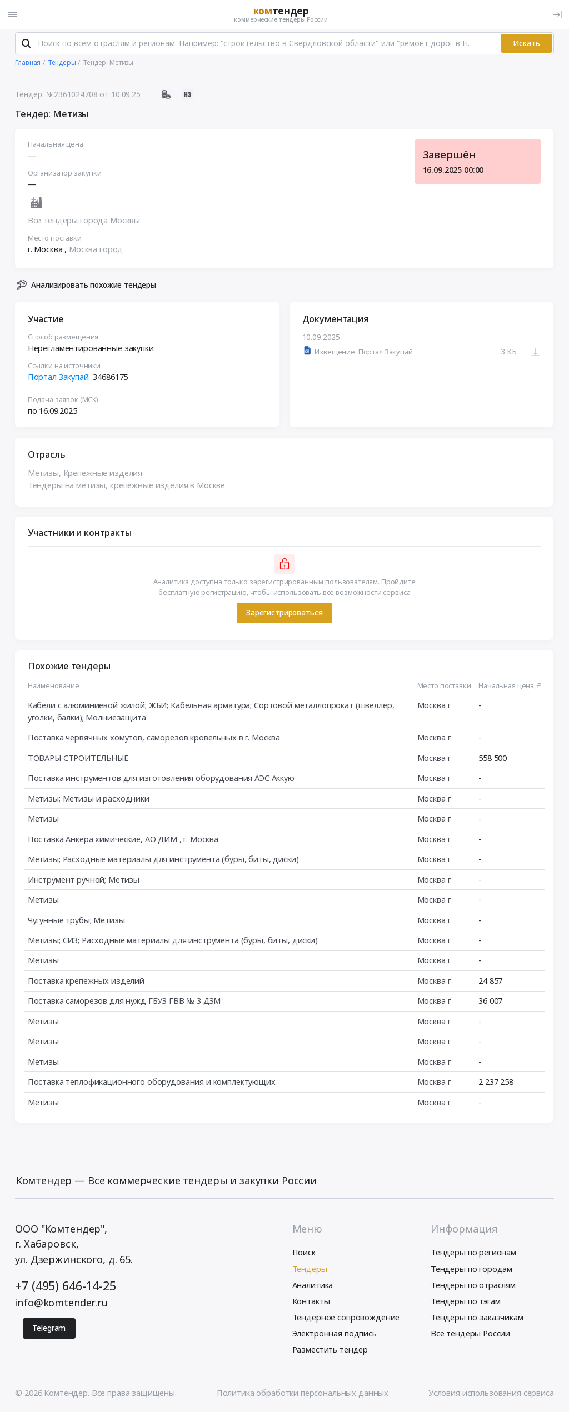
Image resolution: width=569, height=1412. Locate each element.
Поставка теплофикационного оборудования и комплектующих (152, 1082)
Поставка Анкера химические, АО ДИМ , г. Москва (123, 839)
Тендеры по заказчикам (477, 1317)
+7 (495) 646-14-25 (65, 1286)
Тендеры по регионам (473, 1253)
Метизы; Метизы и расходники (88, 798)
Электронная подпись (334, 1333)
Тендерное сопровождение (346, 1317)
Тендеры (309, 1269)
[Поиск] (26, 43)
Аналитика (312, 1285)
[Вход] (557, 14)
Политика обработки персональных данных (302, 1393)
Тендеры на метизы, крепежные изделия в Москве (126, 485)
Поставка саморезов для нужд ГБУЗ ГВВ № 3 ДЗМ (124, 1001)
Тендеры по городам (471, 1269)
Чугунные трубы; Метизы (76, 920)
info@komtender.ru (61, 1303)
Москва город (96, 249)
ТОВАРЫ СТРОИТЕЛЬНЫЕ (78, 758)
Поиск (304, 1253)
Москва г (434, 705)
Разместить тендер (330, 1349)
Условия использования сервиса (491, 1393)
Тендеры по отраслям (473, 1285)
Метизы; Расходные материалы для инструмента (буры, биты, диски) (163, 859)
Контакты (311, 1301)
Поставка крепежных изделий (86, 981)
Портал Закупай (58, 377)
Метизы (43, 818)
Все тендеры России (470, 1333)
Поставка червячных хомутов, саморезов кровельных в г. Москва (154, 737)
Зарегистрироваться (284, 613)
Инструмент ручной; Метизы (83, 879)
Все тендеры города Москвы (84, 221)
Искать (526, 43)
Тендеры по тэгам (466, 1301)
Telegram (49, 1328)
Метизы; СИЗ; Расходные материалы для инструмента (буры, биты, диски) (173, 940)
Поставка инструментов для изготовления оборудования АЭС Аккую (161, 778)
